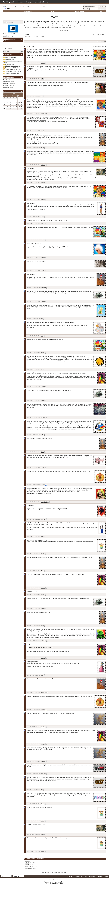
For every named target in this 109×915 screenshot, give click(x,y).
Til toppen (105, 876)
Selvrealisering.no (59, 882)
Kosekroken (8, 59)
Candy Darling (44, 502)
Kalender (52, 11)
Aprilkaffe (27, 862)
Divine (42, 257)
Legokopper (8, 64)
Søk (101, 11)
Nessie (42, 553)
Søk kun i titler (8, 48)
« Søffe (61, 30)
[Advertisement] (54, 899)
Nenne (42, 803)
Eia (41, 96)
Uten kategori (8, 57)
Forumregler (91, 876)
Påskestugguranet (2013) (11, 66)
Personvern (99, 876)
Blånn (42, 216)
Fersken (43, 484)
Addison (43, 113)
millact (42, 223)
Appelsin (43, 417)
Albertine (43, 726)
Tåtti (42, 434)
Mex (42, 182)
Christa (42, 467)
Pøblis (42, 270)
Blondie (43, 301)
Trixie (42, 675)
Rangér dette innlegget (98, 34)
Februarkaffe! (28, 866)
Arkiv (85, 876)
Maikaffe (27, 861)
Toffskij (42, 240)
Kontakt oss (70, 876)
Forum (20, 2)
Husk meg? (102, 6)
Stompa (43, 386)
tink (42, 318)
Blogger (29, 2)
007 (42, 78)
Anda (42, 336)
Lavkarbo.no (51, 882)
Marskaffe (27, 864)
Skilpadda (43, 640)
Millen (42, 147)
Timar (42, 536)
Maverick (43, 519)
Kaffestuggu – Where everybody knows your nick (32, 6)
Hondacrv (43, 773)
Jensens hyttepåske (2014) (12, 69)
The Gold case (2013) (10, 67)
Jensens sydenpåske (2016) (12, 71)
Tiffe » (69, 30)
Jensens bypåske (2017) (11, 73)
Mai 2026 (13, 93)
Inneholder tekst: (7, 44)
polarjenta (43, 287)
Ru (41, 130)
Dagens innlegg (79, 11)
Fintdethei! (12, 83)
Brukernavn (86, 6)
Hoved (65, 30)
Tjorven (43, 63)
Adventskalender (41, 2)
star (12, 87)
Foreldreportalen (9, 2)
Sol (41, 369)
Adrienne (43, 165)
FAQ (8, 11)
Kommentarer (100, 41)
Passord (85, 8)
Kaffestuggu (42, 36)
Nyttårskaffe (28, 868)
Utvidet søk (6, 51)
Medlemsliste (28, 11)
